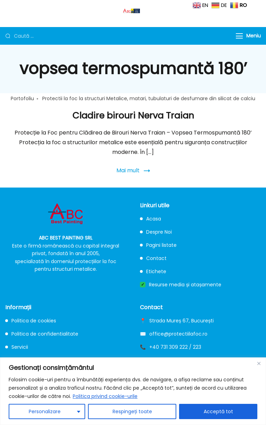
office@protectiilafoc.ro (178, 333)
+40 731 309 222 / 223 (175, 347)
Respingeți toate (132, 411)
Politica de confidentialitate (41, 333)
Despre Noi (156, 231)
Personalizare (45, 411)
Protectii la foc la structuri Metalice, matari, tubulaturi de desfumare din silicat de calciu (148, 98)
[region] (133, 391)
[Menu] (239, 35)
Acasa (150, 218)
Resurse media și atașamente (180, 284)
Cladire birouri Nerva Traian (133, 115)
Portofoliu (22, 98)
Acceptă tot (218, 411)
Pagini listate (158, 245)
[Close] (259, 363)
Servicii (16, 347)
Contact (153, 258)
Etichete (153, 271)
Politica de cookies (30, 320)
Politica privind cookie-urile (105, 396)
